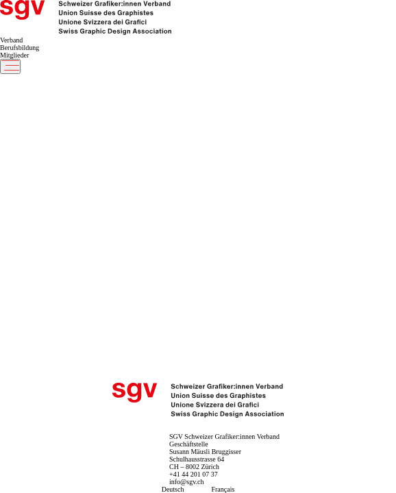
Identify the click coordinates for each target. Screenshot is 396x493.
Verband (11, 40)
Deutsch (173, 489)
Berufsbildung (19, 47)
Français (222, 489)
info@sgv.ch (186, 481)
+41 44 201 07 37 (193, 474)
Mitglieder (14, 55)
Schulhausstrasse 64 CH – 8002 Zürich (196, 462)
